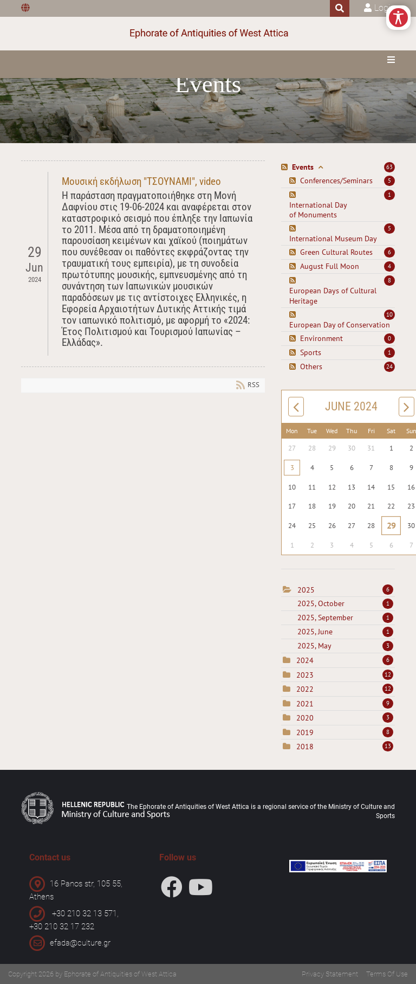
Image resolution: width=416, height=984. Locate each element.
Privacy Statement (330, 973)
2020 (305, 718)
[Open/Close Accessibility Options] (398, 17)
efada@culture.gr (80, 943)
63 (389, 167)
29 (391, 525)
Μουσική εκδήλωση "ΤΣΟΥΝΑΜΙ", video (141, 181)
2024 (305, 660)
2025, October (345, 603)
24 (389, 366)
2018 (305, 746)
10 (389, 314)
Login (384, 8)
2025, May (345, 646)
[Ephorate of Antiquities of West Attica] (208, 34)
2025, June (345, 631)
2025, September (345, 617)
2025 (306, 590)
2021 (305, 704)
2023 (305, 675)
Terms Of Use (387, 973)
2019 (305, 732)
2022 (305, 689)
